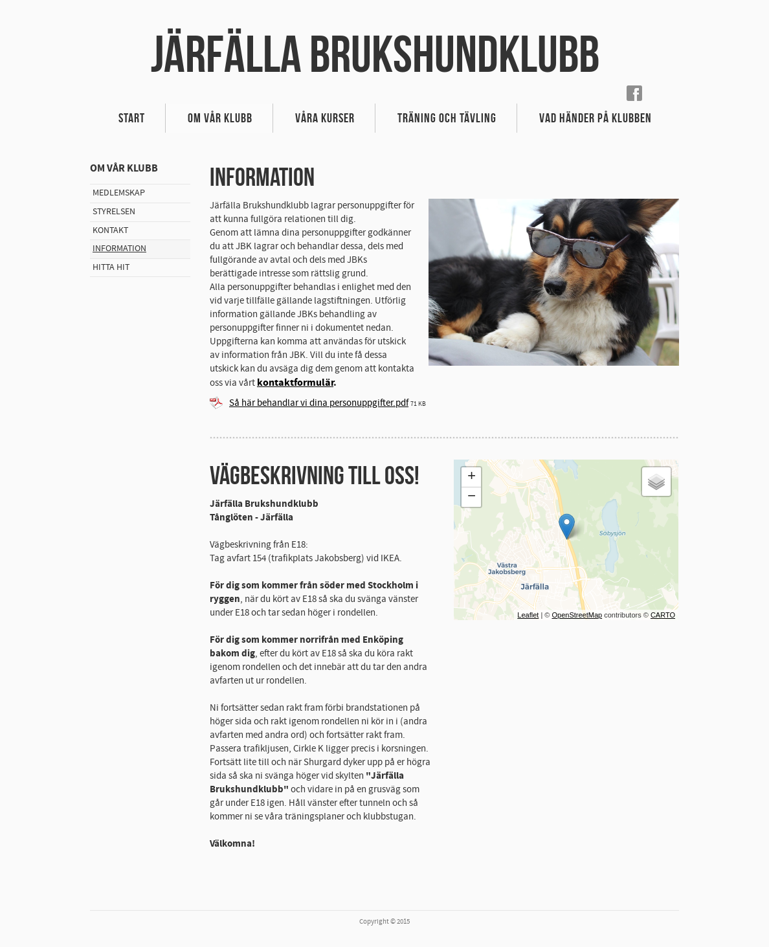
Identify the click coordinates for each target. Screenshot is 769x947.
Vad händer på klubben (595, 118)
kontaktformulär (295, 382)
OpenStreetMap (577, 615)
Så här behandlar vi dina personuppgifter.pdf (318, 403)
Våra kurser (325, 118)
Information (119, 248)
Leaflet (528, 615)
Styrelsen (114, 211)
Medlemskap (119, 193)
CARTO (663, 615)
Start (131, 118)
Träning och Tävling (446, 118)
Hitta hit (111, 267)
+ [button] (471, 477)
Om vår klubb (220, 118)
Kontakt (110, 230)
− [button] (471, 497)
